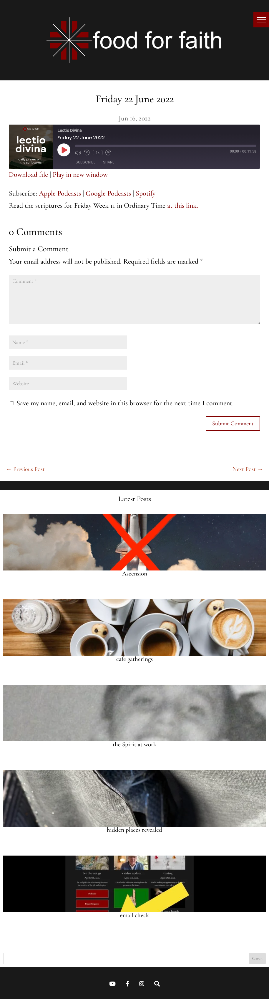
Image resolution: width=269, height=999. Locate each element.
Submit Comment (233, 423)
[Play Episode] (63, 149)
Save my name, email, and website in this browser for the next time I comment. (125, 403)
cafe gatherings (134, 659)
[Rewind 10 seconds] (87, 153)
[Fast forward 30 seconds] (108, 153)
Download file (28, 174)
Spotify (145, 193)
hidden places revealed (134, 829)
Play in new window (80, 174)
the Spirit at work (134, 744)
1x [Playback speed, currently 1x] (97, 152)
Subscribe (85, 162)
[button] (261, 19)
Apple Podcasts (60, 193)
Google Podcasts (108, 193)
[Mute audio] (78, 152)
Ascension (134, 573)
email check (134, 915)
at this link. (182, 205)
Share (108, 162)
